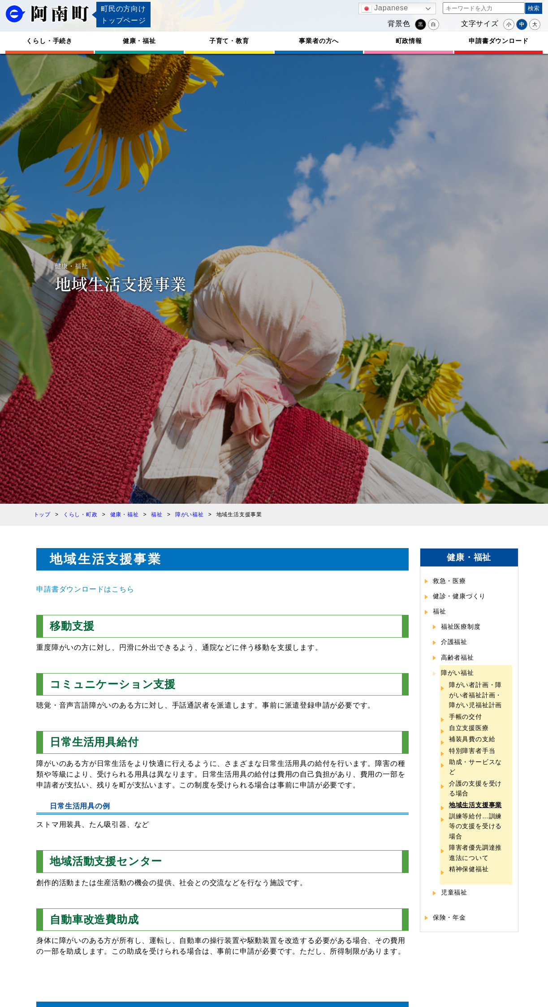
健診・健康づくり (459, 596)
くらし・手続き (49, 40)
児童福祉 (454, 892)
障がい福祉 (457, 672)
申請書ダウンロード (498, 40)
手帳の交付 (465, 716)
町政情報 (409, 40)
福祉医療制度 (461, 626)
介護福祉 (454, 641)
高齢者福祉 (457, 657)
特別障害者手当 (472, 750)
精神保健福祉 (469, 869)
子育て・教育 (229, 40)
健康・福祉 (139, 40)
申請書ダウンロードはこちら (85, 589)
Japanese (384, 8)
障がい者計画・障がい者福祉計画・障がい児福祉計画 (475, 695)
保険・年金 (449, 917)
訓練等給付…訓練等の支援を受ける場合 (475, 826)
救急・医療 (449, 580)
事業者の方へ (319, 40)
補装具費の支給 (472, 739)
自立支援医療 (469, 727)
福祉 (439, 611)
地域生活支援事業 (475, 804)
